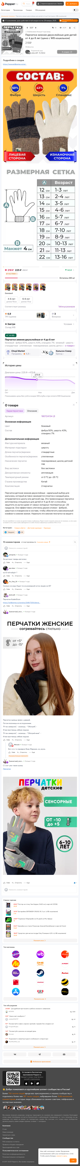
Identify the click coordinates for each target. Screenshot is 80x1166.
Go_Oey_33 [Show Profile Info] (13, 581)
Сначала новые (44, 542)
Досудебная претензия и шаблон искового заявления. (27, 1009)
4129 (62, 28)
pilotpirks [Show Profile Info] (12, 555)
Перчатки (7, 769)
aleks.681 (34, 53)
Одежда (47, 528)
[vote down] (27, 28)
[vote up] (36, 28)
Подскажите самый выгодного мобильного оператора (26, 1039)
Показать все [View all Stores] (40, 999)
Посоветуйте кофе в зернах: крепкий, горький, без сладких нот (29, 1024)
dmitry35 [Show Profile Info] (12, 595)
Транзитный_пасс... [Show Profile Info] (16, 612)
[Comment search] (75, 542)
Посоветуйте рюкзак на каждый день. (20, 1031)
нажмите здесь (61, 1156)
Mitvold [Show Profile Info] (16, 745)
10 (54, 28)
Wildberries (29, 47)
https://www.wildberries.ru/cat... (14, 64)
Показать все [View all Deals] (40, 940)
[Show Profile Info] (5, 554)
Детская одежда (34, 528)
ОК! (73, 1160)
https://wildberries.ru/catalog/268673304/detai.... (21, 603)
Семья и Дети (19, 528)
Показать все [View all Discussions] (40, 1047)
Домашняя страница (8, 16)
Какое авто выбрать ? (15, 1016)
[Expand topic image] (21, 54)
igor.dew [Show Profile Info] (12, 568)
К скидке (67, 52)
